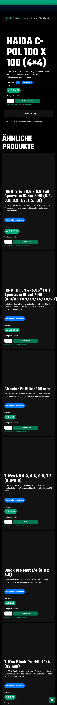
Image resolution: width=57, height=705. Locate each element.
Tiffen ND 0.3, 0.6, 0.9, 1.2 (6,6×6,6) (27, 478)
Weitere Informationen (15, 220)
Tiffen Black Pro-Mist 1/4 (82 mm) (27, 664)
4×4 (30, 18)
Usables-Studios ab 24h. (13, 104)
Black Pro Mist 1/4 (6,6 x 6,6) (26, 572)
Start (6, 18)
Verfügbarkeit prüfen (13, 96)
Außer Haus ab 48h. (25, 104)
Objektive (12, 18)
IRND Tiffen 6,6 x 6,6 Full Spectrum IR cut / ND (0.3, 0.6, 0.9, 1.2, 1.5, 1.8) (28, 196)
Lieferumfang (30, 113)
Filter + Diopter (22, 18)
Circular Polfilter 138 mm (27, 389)
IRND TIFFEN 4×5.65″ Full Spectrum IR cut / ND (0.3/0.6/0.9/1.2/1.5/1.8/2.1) (30, 295)
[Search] (53, 3)
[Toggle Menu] (51, 8)
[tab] (28, 113)
